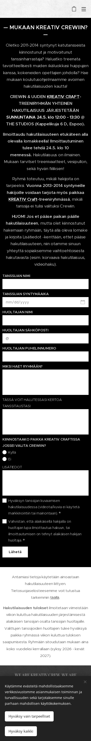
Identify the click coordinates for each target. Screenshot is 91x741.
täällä (54, 597)
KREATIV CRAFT (63, 96)
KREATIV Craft (22, 199)
